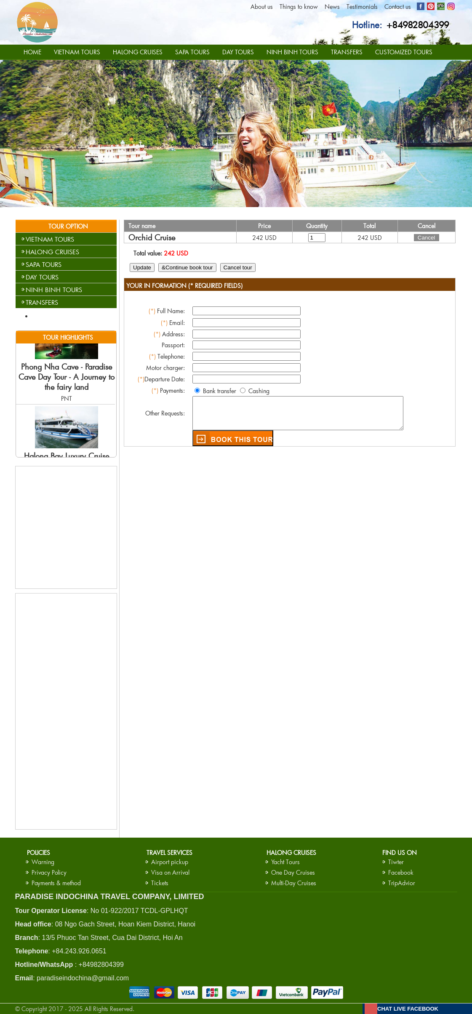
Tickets (159, 883)
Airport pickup (169, 862)
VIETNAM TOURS (77, 52)
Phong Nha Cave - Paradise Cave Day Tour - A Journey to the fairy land (67, 382)
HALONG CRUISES (138, 52)
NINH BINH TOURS (292, 52)
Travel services (169, 853)
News (332, 7)
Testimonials (362, 7)
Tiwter (396, 862)
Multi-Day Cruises (293, 883)
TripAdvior (401, 883)
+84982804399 (418, 25)
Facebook (400, 872)
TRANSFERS (347, 52)
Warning (43, 862)
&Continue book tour (187, 267)
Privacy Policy (49, 872)
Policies (38, 853)
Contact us (397, 7)
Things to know (299, 7)
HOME (32, 52)
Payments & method (56, 883)
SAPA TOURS (192, 52)
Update (142, 267)
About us (262, 7)
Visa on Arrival (170, 872)
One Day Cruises (293, 872)
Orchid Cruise (151, 237)
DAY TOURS (238, 52)
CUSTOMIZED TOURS (403, 52)
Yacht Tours (285, 862)
